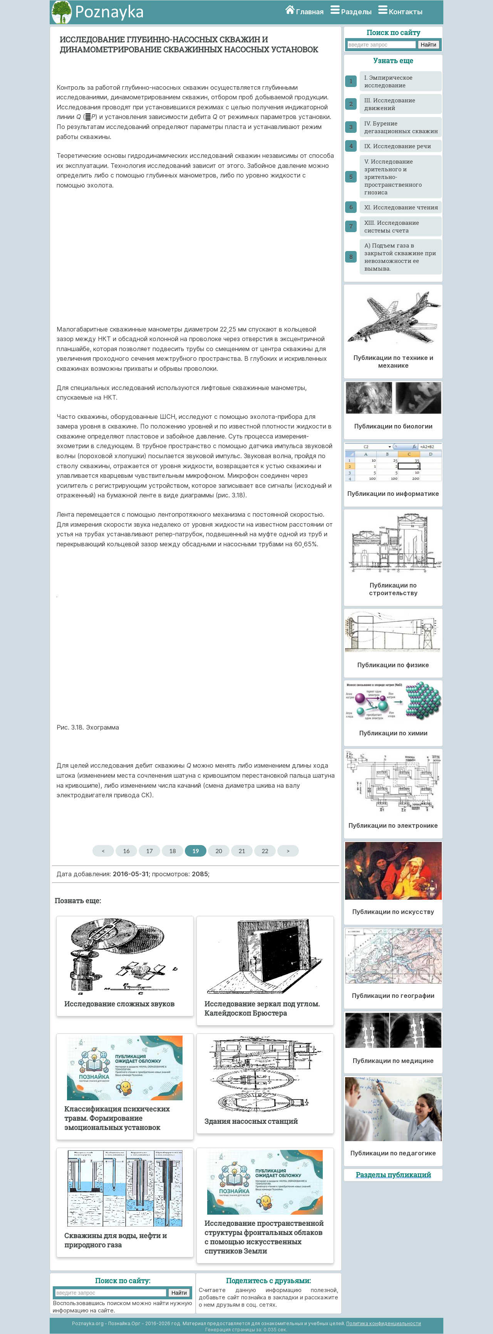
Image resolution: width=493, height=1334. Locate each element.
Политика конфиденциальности (383, 1323)
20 (218, 850)
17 (149, 850)
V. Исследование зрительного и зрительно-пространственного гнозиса (393, 176)
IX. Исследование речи (397, 146)
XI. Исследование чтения (401, 207)
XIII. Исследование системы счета (391, 226)
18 (172, 850)
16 (126, 850)
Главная (310, 12)
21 (241, 850)
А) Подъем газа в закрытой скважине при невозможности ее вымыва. (400, 256)
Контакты (406, 12)
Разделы (356, 12)
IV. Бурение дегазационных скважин (401, 127)
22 (265, 850)
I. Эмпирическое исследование (388, 81)
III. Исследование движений (389, 104)
